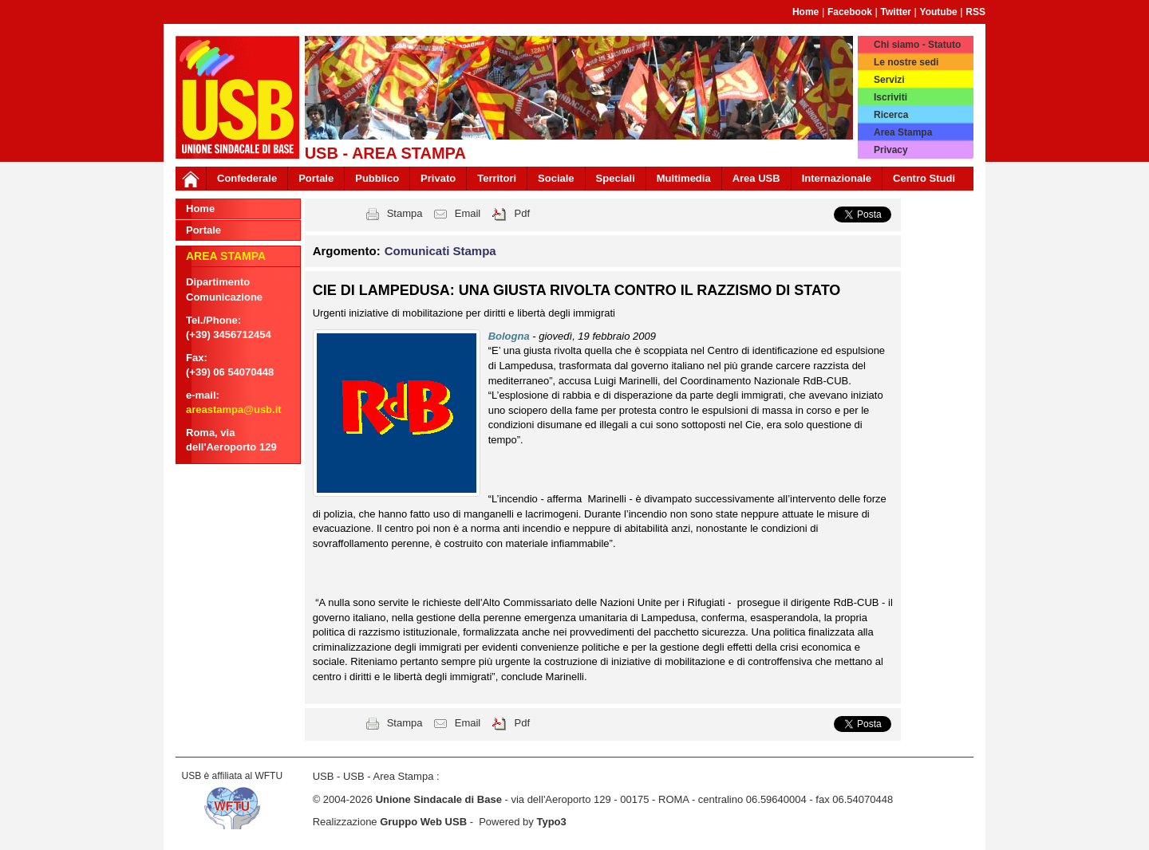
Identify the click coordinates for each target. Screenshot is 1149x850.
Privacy (891, 149)
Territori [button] (496, 178)
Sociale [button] (556, 178)
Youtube (939, 12)
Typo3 (551, 822)
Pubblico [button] (377, 178)
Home (805, 12)
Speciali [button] (615, 178)
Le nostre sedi (906, 62)
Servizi (889, 79)
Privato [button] (438, 178)
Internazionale (836, 178)
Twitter (896, 12)
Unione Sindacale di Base (439, 799)
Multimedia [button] (684, 178)
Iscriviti (890, 97)
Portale (316, 178)
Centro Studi (924, 178)
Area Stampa (903, 132)
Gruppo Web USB (423, 822)
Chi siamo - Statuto (917, 44)
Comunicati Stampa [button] (440, 251)
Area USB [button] (756, 178)
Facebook (849, 12)
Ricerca (891, 114)
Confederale (247, 178)
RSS (975, 12)
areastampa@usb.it (234, 409)
